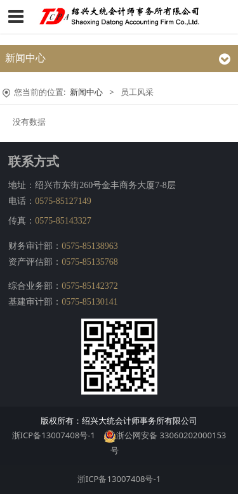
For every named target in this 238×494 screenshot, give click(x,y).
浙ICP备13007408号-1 (53, 435)
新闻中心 (86, 92)
